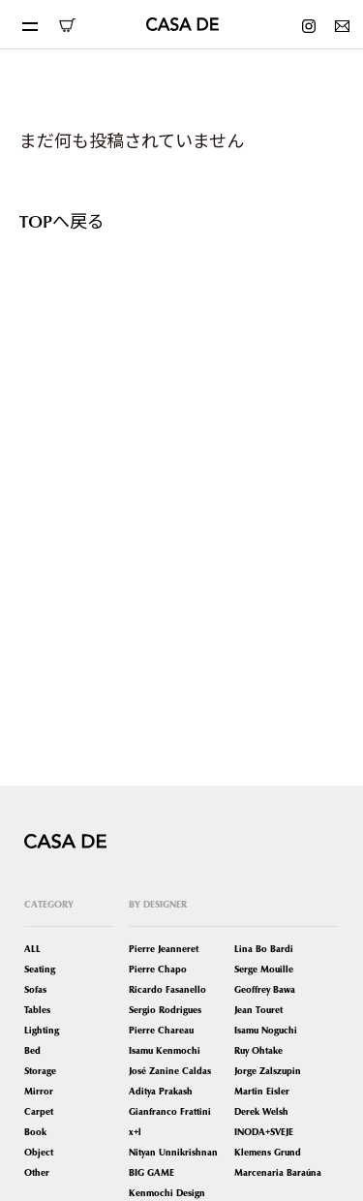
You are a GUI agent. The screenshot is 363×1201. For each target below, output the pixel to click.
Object (38, 1152)
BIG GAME (151, 1172)
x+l (135, 1131)
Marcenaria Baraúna (277, 1172)
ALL (32, 948)
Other (36, 1172)
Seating (39, 969)
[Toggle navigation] (29, 24)
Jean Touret (258, 1009)
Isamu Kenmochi (164, 1050)
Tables (37, 1009)
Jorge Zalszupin (267, 1070)
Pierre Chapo (158, 969)
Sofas (35, 989)
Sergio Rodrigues (165, 1009)
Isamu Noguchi (265, 1030)
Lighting (41, 1030)
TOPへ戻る (62, 220)
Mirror (38, 1091)
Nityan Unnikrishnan (173, 1152)
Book (35, 1131)
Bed (32, 1050)
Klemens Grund (267, 1152)
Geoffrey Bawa (264, 989)
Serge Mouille (263, 969)
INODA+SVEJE (263, 1131)
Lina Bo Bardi (263, 948)
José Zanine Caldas (170, 1070)
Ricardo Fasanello (167, 989)
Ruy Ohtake (258, 1050)
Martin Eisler (261, 1091)
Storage (40, 1070)
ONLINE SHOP (66, 25)
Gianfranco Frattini (170, 1111)
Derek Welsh (261, 1111)
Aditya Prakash (161, 1091)
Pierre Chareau (161, 1030)
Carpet (38, 1111)
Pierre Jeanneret (163, 948)
